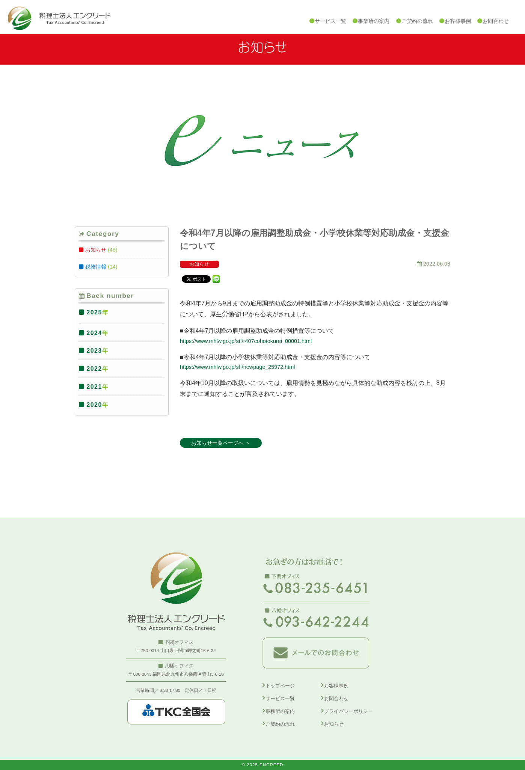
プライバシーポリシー (348, 711)
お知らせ (95, 250)
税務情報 (95, 267)
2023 (94, 350)
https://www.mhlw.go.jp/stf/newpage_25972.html (237, 367)
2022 (94, 368)
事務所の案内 (280, 711)
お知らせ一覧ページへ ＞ (220, 443)
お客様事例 (336, 685)
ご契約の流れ (280, 724)
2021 (94, 386)
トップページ (280, 685)
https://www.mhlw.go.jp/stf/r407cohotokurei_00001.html (246, 341)
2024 (94, 333)
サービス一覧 (280, 698)
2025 (94, 312)
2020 (94, 405)
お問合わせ (336, 698)
